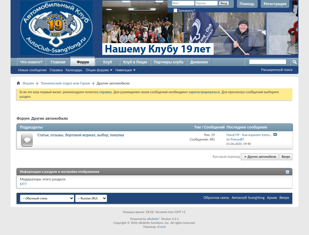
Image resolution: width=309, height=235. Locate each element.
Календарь (74, 70)
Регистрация (275, 4)
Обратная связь (216, 197)
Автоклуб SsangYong (248, 197)
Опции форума (97, 70)
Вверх (286, 157)
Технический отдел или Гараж (65, 83)
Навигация (123, 70)
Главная (58, 62)
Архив (272, 197)
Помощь (247, 4)
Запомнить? (184, 10)
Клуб (107, 62)
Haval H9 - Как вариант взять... (249, 135)
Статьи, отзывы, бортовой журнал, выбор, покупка (80, 135)
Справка (55, 70)
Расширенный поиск (276, 69)
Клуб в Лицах (135, 62)
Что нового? (31, 62)
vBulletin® (154, 219)
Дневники (199, 62)
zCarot (161, 227)
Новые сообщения (32, 70)
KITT (23, 184)
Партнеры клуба (168, 62)
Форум (83, 62)
